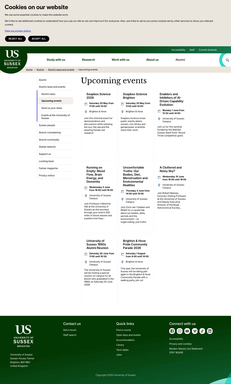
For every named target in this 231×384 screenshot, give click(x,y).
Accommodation (125, 339)
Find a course (123, 329)
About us (152, 59)
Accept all (39, 38)
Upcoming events (51, 100)
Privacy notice (47, 175)
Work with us (120, 59)
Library (120, 344)
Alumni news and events (52, 86)
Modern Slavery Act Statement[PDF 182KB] (186, 350)
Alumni (180, 59)
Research (88, 59)
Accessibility (178, 49)
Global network (47, 146)
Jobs (119, 354)
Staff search (69, 334)
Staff (192, 49)
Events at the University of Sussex (55, 117)
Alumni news (48, 94)
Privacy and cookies (180, 343)
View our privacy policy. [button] (18, 30)
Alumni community (49, 139)
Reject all (15, 38)
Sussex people (47, 125)
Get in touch (69, 329)
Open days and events (128, 334)
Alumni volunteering (50, 132)
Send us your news (51, 107)
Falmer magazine (48, 168)
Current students (208, 49)
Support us (45, 153)
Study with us (56, 59)
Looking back (46, 161)
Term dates (122, 349)
